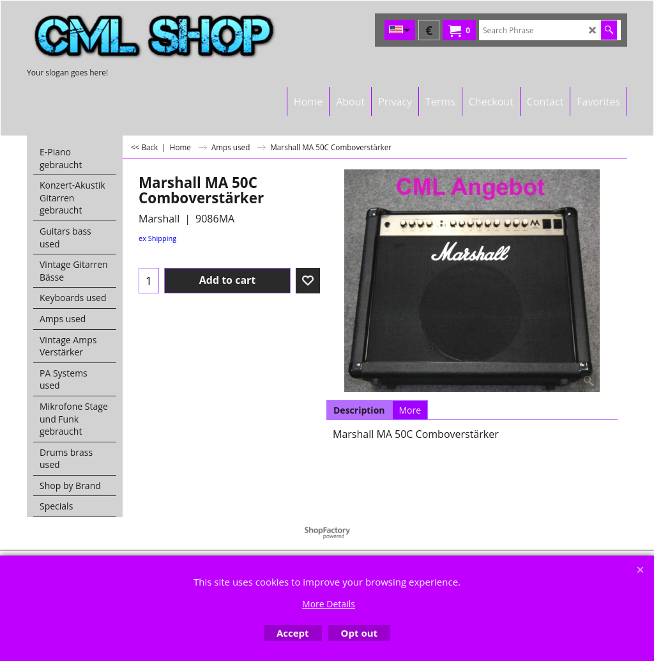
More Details (328, 604)
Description (359, 410)
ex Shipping (157, 238)
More (410, 410)
